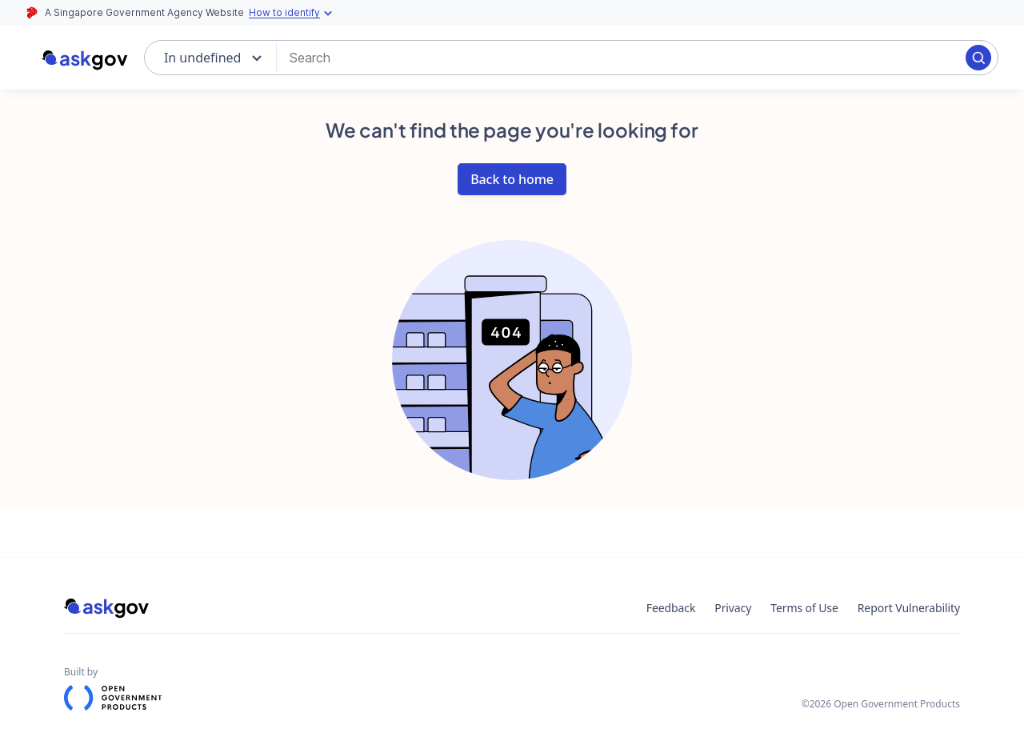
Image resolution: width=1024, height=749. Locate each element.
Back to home (512, 179)
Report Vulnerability (909, 607)
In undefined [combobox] (203, 57)
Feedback (671, 607)
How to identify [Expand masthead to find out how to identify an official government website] (292, 13)
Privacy (732, 607)
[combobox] (628, 57)
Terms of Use (804, 607)
